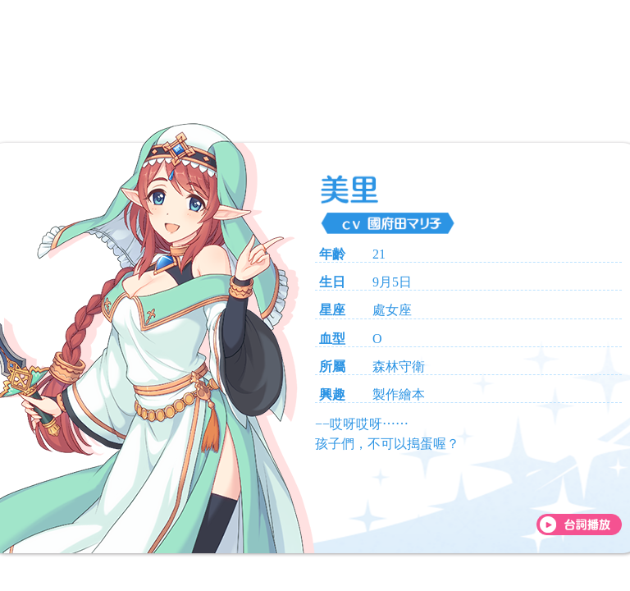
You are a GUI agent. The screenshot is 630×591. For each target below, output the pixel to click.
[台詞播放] (579, 524)
